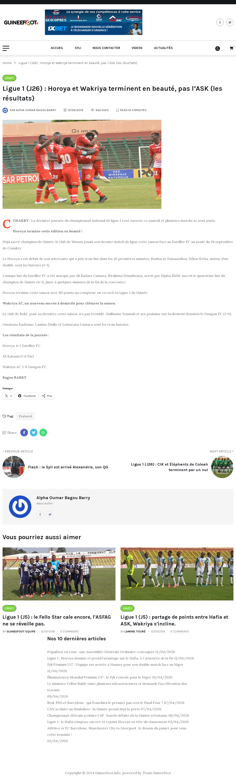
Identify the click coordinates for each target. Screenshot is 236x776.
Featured (25, 416)
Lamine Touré (135, 631)
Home (8, 63)
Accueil (57, 48)
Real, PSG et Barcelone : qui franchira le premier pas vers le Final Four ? (105, 703)
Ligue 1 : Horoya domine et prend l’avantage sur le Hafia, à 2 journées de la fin (110, 658)
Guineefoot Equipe (21, 631)
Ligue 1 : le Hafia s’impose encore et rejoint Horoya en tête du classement (107, 722)
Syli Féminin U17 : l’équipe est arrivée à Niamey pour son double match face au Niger (115, 664)
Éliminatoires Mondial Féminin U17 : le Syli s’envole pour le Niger (99, 677)
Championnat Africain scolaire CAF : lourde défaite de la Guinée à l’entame (107, 715)
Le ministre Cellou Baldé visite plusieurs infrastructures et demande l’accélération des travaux (117, 686)
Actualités (163, 48)
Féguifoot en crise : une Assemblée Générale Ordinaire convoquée (100, 652)
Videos (137, 48)
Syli (78, 48)
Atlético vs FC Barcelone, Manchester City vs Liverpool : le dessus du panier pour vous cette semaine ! (116, 731)
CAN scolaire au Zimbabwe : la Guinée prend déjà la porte (93, 709)
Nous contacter (106, 48)
